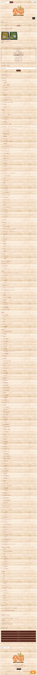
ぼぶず (5, 365)
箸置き (5, 94)
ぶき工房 (5, 346)
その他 (5, 107)
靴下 (4, 285)
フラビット (6, 529)
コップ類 (5, 87)
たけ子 (5, 404)
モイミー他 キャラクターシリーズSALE (9, 608)
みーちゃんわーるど (7, 485)
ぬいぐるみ (6, 265)
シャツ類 (5, 275)
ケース (5, 224)
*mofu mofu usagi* (7, 495)
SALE (3, 605)
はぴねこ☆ (6, 419)
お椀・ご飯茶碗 (6, 85)
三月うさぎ (6, 363)
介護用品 (5, 326)
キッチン (3, 78)
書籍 (3, 312)
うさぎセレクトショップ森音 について (10, 618)
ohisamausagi (6, 475)
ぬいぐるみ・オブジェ (6, 263)
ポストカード (6, 119)
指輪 (4, 182)
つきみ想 (5, 468)
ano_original (6, 414)
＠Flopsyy (5, 478)
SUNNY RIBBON (7, 456)
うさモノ (5, 355)
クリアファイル (6, 116)
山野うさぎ (6, 441)
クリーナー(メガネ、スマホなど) (10, 229)
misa (4, 336)
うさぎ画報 (6, 353)
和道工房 (5, 492)
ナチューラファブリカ (8, 534)
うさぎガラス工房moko (8, 331)
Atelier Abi (5, 409)
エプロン (5, 104)
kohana (5, 446)
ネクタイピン (6, 185)
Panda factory (6, 453)
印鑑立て (5, 251)
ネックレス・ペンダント (8, 168)
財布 (4, 241)
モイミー (5, 514)
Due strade (6, 566)
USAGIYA (5, 439)
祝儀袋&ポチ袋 (6, 133)
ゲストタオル (6, 197)
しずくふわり (6, 490)
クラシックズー (6, 507)
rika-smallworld (6, 424)
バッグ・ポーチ (5, 212)
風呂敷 (5, 243)
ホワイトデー (6, 592)
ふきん (5, 209)
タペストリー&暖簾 (7, 297)
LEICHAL (5, 348)
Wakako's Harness (7, 458)
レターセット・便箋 (7, 124)
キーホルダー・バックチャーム (9, 231)
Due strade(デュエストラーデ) (9, 351)
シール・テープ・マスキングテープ (10, 129)
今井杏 (5, 358)
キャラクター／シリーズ (6, 505)
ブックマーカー (6, 131)
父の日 (5, 597)
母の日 (5, 595)
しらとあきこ (6, 431)
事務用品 (5, 136)
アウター (5, 280)
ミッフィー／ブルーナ (8, 509)
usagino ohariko (7, 429)
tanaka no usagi (6, 448)
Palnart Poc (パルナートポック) (9, 544)
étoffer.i (5, 480)
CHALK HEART (6, 387)
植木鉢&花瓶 (6, 307)
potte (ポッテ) (6, 531)
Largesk (5, 399)
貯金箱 (5, 294)
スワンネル (6, 541)
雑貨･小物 (7, 28)
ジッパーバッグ (6, 151)
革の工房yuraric (6, 412)
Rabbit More (6, 382)
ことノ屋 (5, 343)
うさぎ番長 (6, 341)
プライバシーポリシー (6, 622)
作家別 (3, 329)
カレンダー (6, 160)
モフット (5, 517)
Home (2, 28)
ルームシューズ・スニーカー (9, 287)
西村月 (5, 377)
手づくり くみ (6, 402)
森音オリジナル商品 (6, 547)
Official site (18, 631)
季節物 (3, 571)
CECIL (5, 333)
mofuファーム (6, 465)
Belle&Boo (5, 397)
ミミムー (5, 536)
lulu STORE (6, 385)
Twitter (18, 636)
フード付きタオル (7, 207)
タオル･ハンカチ (5, 188)
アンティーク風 (6, 309)
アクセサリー (4, 166)
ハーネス (5, 316)
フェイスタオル (6, 192)
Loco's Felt (6, 461)
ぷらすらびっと (6, 368)
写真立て (5, 299)
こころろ (5, 436)
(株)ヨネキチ (6, 417)
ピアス (5, 170)
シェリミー (6, 522)
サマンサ (5, 421)
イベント (5, 602)
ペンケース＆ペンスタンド (8, 146)
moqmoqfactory (6, 390)
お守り (5, 246)
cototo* (5, 392)
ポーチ (5, 219)
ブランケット (6, 255)
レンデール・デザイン (8, 524)
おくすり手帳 (6, 153)
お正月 (5, 583)
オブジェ (5, 268)
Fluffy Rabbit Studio (7, 500)
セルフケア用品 (6, 226)
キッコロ (5, 375)
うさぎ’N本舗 (6, 395)
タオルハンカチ (6, 199)
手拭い (5, 204)
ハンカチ (5, 202)
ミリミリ (5, 512)
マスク (5, 248)
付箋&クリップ (6, 158)
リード (5, 319)
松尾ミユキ (6, 380)
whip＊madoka (6, 497)
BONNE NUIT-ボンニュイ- (8, 539)
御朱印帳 (5, 143)
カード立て (6, 138)
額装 (4, 302)
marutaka (5, 370)
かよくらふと (6, 463)
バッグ (5, 214)
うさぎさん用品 (5, 314)
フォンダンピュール (7, 519)
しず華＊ (5, 434)
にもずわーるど (6, 451)
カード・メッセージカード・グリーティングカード (13, 126)
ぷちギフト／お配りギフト (7, 261)
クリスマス (6, 600)
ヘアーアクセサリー (7, 175)
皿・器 (5, 80)
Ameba (18, 638)
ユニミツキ (6, 483)
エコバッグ (6, 216)
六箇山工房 (6, 502)
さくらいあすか (6, 407)
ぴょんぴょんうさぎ (7, 360)
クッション (6, 304)
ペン (4, 111)
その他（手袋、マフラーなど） (9, 290)
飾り (4, 321)
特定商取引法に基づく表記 (7, 623)
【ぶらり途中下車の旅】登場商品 (8, 610)
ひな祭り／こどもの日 (8, 588)
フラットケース (6, 148)
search (11, 2)
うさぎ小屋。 (6, 338)
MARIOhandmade (7, 426)
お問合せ (3, 620)
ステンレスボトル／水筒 (8, 102)
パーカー (5, 277)
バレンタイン (6, 590)
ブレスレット (6, 180)
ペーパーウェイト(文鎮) (8, 141)
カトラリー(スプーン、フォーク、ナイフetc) (12, 97)
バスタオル (6, 190)
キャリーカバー (6, 324)
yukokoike (5, 473)
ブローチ (5, 177)
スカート (5, 282)
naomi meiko (6, 470)
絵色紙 (5, 121)
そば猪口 (5, 82)
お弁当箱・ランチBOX (8, 99)
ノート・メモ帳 (6, 114)
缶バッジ (5, 238)
